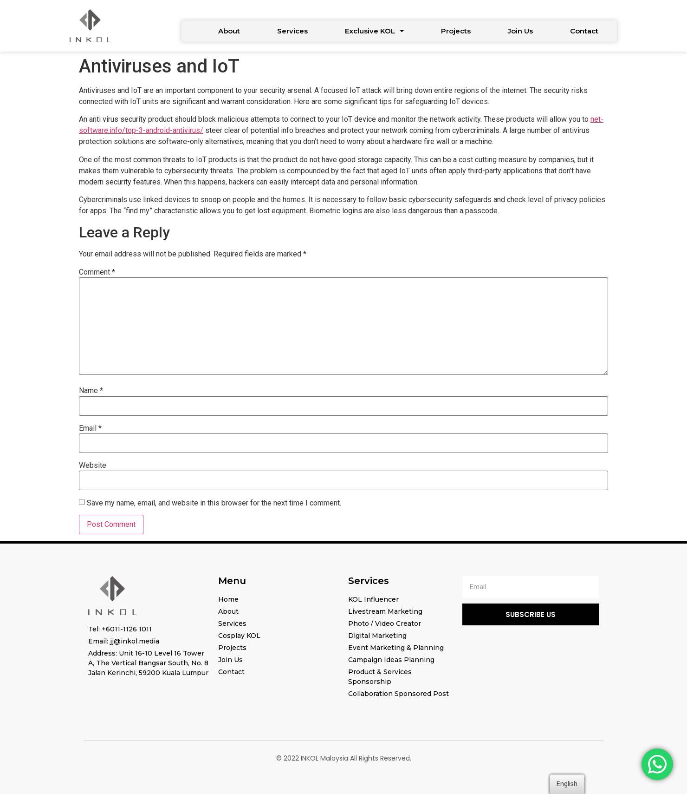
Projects (456, 30)
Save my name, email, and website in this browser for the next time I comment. (214, 503)
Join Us (520, 30)
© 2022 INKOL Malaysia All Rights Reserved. (343, 758)
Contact (584, 30)
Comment (97, 272)
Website (92, 465)
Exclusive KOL (374, 31)
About (229, 30)
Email (90, 428)
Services (292, 30)
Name (91, 390)
